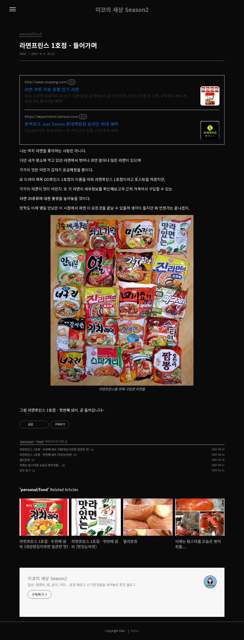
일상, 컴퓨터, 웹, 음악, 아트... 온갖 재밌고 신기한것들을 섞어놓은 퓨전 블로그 (82, 584)
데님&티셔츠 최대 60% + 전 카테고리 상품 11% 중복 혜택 (71, 130)
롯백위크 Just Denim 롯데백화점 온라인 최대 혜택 (71, 124)
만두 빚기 (25, 470)
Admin (135, 631)
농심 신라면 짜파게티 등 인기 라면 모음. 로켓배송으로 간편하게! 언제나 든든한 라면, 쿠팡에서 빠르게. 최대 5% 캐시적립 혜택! (106, 98)
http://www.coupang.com (45, 82)
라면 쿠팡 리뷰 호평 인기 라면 (52, 89)
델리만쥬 (25, 460)
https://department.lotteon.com (51, 117)
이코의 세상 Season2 (122, 9)
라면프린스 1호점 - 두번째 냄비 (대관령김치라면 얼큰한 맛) (54, 449)
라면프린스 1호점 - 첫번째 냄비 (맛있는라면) (46, 454)
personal (26, 441)
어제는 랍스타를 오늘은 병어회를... (40, 465)
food (40, 441)
